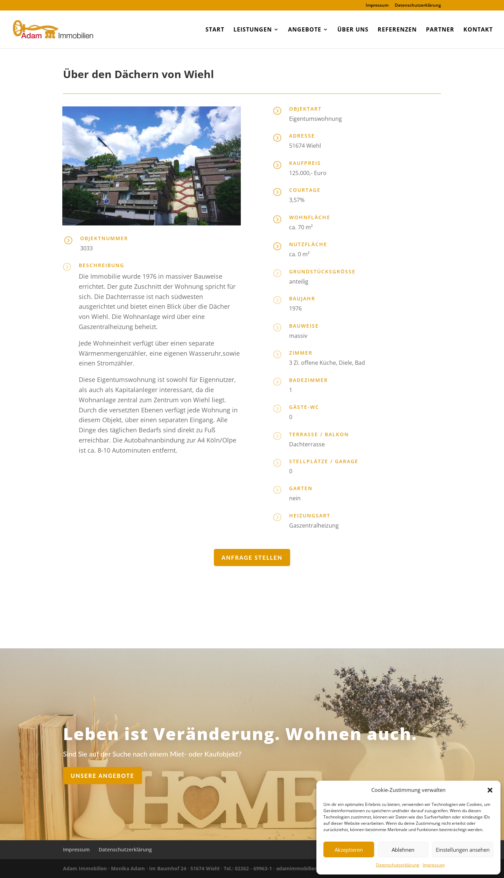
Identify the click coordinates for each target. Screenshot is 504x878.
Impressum (434, 865)
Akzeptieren (349, 849)
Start (214, 30)
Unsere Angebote (149, 773)
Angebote (304, 30)
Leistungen (252, 30)
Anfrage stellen (252, 557)
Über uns (353, 30)
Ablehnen (403, 849)
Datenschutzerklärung (397, 865)
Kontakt (478, 30)
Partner (440, 30)
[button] (489, 790)
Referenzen (397, 30)
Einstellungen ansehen (463, 849)
